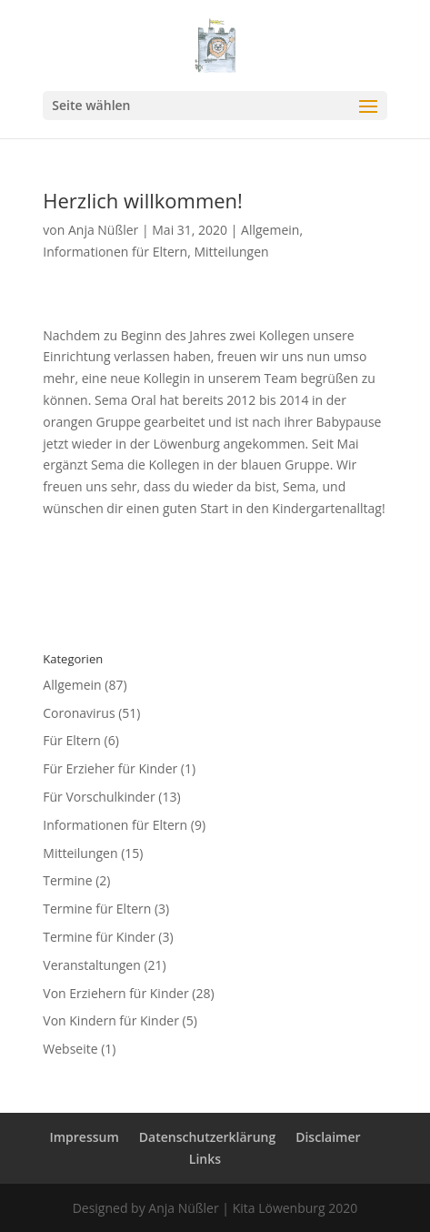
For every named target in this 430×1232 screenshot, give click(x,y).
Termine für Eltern (97, 908)
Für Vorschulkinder (99, 796)
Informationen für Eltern (115, 251)
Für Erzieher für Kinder (110, 768)
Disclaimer (327, 1137)
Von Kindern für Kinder (111, 1020)
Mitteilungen (231, 251)
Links (205, 1158)
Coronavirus (79, 713)
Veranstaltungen (91, 965)
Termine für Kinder (99, 936)
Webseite (70, 1048)
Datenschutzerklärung (207, 1137)
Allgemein (270, 229)
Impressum (83, 1137)
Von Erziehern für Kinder (115, 993)
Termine (67, 880)
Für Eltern (72, 740)
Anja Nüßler (103, 229)
